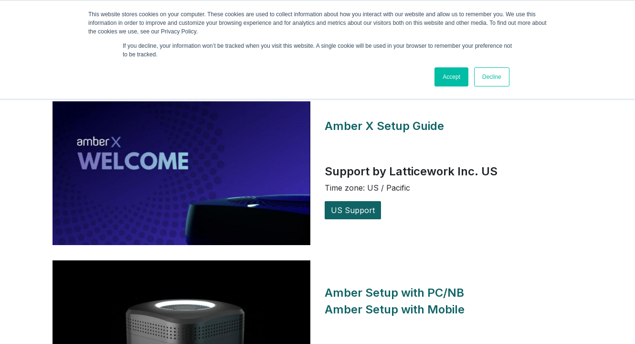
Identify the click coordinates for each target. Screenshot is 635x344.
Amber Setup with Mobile (395, 309)
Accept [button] (451, 77)
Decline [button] (491, 77)
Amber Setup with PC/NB (396, 293)
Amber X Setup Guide (386, 126)
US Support (353, 210)
